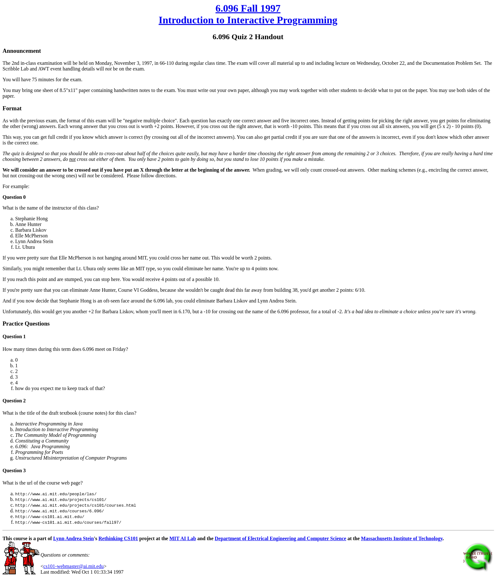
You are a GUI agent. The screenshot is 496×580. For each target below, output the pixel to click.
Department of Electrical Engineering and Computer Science (280, 538)
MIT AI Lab (182, 538)
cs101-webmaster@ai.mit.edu (73, 566)
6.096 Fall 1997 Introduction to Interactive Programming (248, 14)
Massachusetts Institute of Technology (402, 538)
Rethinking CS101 (118, 538)
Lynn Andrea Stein (73, 538)
